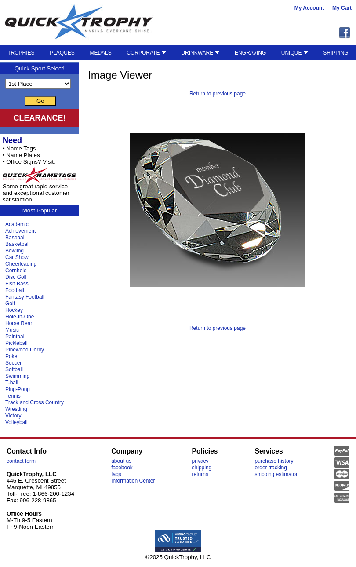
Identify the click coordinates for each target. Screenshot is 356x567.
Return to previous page (217, 94)
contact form (21, 461)
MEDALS (100, 53)
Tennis (13, 396)
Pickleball (16, 343)
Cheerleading (20, 264)
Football (14, 290)
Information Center (133, 481)
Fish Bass (17, 284)
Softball (14, 369)
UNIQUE (294, 53)
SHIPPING (335, 53)
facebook (122, 468)
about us (121, 461)
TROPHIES (20, 53)
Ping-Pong (17, 389)
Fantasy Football (24, 297)
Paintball (15, 336)
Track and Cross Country (34, 402)
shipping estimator (276, 474)
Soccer (13, 363)
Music (12, 330)
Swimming (17, 376)
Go (40, 101)
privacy (200, 461)
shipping (202, 468)
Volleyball (16, 422)
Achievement (20, 231)
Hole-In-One (19, 317)
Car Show (17, 257)
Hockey (14, 310)
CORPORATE (146, 53)
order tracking (271, 468)
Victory (13, 416)
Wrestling (16, 409)
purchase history (274, 461)
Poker (12, 356)
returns (200, 474)
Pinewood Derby (24, 350)
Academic (17, 224)
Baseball (15, 237)
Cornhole (16, 270)
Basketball (17, 244)
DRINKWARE (200, 53)
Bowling (14, 251)
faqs (116, 474)
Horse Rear (18, 323)
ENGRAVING (250, 53)
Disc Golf (16, 277)
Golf (10, 303)
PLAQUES (62, 53)
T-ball (11, 383)
